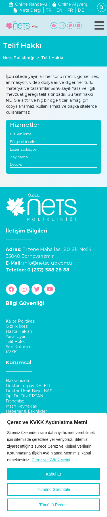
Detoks (16, 164)
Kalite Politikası (20, 321)
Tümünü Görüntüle (53, 489)
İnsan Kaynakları (21, 406)
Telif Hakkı (16, 341)
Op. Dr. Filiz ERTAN (24, 395)
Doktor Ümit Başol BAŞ (29, 390)
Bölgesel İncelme (24, 142)
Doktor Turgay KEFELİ (28, 385)
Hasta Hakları (19, 331)
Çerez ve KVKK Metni (51, 460)
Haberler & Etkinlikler (26, 411)
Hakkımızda (17, 380)
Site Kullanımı (19, 346)
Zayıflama (19, 157)
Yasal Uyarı (16, 336)
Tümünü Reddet (53, 505)
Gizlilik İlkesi (17, 326)
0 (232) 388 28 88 (48, 270)
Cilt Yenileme (21, 134)
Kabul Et (53, 474)
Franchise (15, 401)
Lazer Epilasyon (23, 149)
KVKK (11, 351)
